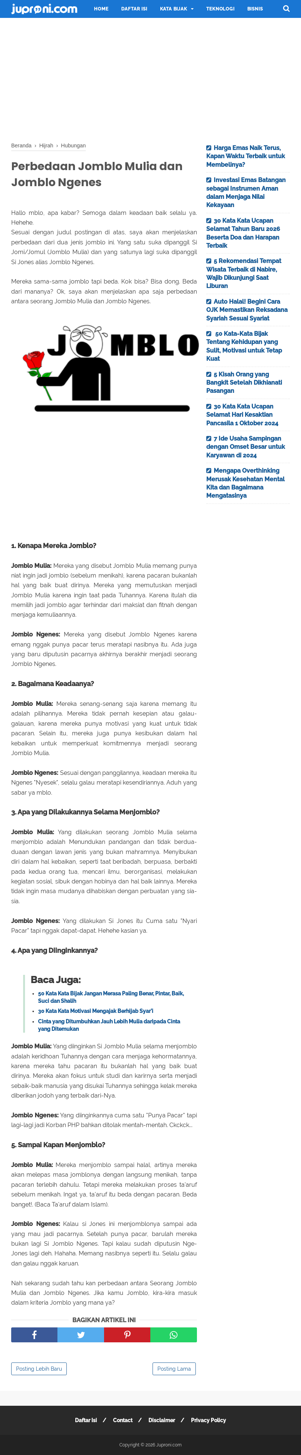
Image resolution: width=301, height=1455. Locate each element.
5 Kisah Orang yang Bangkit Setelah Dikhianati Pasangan (244, 383)
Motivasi (68, 26)
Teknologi (220, 9)
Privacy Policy (208, 1420)
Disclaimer (161, 1420)
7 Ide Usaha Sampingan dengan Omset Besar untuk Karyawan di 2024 (245, 447)
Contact (122, 1420)
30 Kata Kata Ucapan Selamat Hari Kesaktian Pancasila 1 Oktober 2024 (242, 415)
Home (101, 9)
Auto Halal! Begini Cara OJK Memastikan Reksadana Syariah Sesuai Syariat (247, 310)
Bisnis (255, 9)
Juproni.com (169, 1445)
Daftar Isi (134, 9)
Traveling (31, 26)
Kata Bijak (173, 9)
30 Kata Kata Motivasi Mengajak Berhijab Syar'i (95, 1011)
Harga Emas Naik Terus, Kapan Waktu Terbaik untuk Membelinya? (245, 156)
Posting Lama (174, 1369)
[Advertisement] (150, 78)
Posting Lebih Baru (39, 1369)
